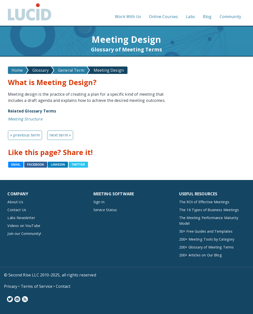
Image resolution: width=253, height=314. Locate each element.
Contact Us (16, 209)
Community (230, 16)
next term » (60, 135)
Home (17, 70)
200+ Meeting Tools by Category (206, 239)
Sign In (99, 202)
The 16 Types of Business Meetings (209, 209)
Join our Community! (24, 233)
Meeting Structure (25, 119)
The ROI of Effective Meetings (204, 202)
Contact (63, 286)
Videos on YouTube (23, 225)
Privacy (10, 286)
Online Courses (163, 16)
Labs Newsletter (21, 217)
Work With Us (128, 16)
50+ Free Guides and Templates (206, 231)
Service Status (105, 209)
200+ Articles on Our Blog (200, 255)
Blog (207, 16)
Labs (190, 16)
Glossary (40, 70)
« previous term (25, 135)
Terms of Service (37, 286)
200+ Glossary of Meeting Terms (206, 247)
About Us (15, 202)
